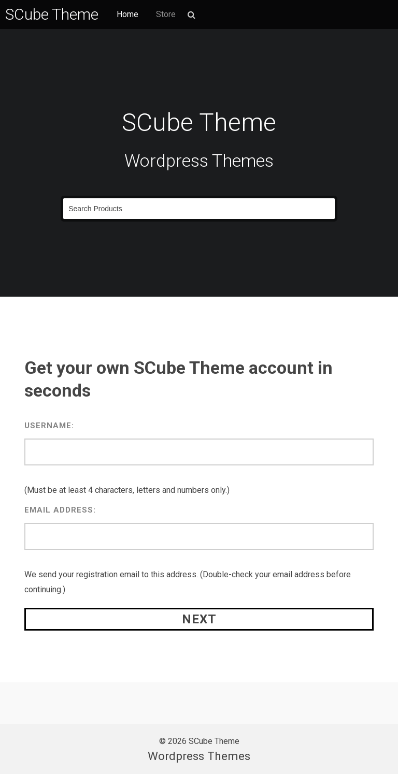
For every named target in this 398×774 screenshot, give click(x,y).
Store (166, 14)
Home (127, 14)
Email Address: (60, 510)
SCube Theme (51, 14)
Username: (49, 425)
